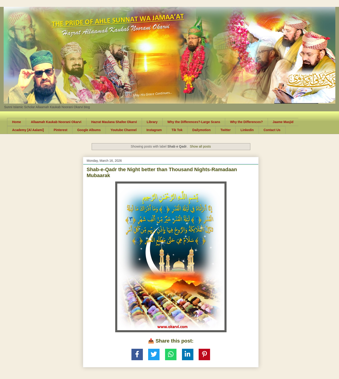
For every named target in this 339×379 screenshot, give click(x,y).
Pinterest (60, 130)
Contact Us (272, 130)
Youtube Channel (124, 130)
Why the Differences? (246, 122)
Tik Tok (177, 130)
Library (152, 122)
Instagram (154, 130)
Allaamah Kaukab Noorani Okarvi (56, 122)
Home (16, 122)
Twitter (225, 130)
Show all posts (200, 146)
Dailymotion (201, 130)
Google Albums (89, 130)
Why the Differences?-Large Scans (193, 122)
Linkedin (247, 130)
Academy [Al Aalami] (28, 130)
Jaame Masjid (283, 122)
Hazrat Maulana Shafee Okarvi (114, 122)
